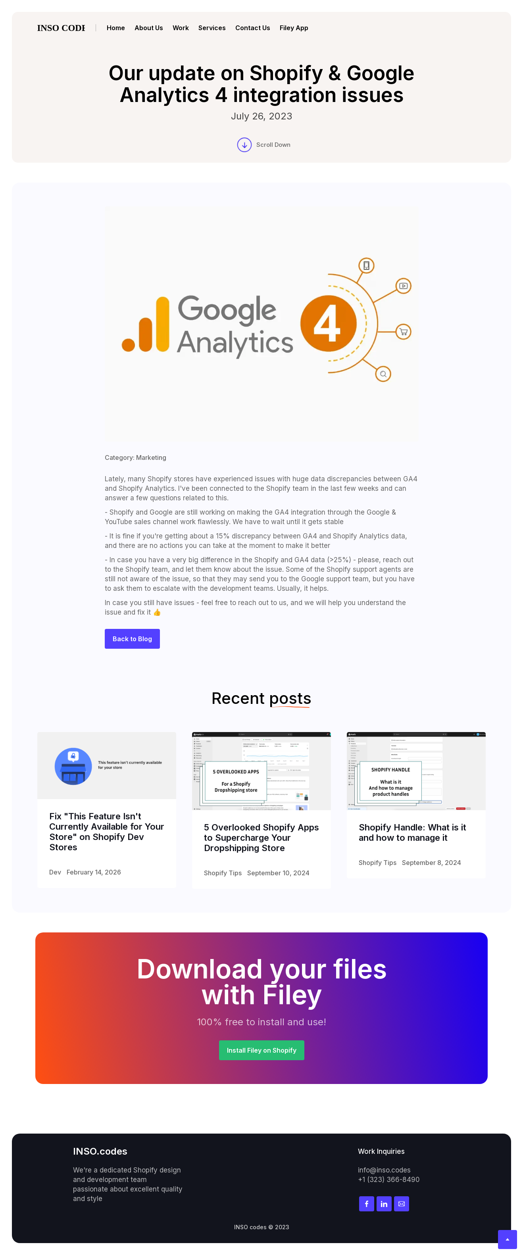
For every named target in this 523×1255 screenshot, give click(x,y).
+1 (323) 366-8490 (389, 1180)
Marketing (151, 457)
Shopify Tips (223, 873)
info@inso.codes (384, 1170)
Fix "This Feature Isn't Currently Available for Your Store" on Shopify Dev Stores (106, 831)
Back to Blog (132, 639)
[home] (66, 27)
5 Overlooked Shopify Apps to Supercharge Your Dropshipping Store (261, 837)
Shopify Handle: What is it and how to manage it (412, 832)
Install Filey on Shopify (261, 1050)
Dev (55, 872)
